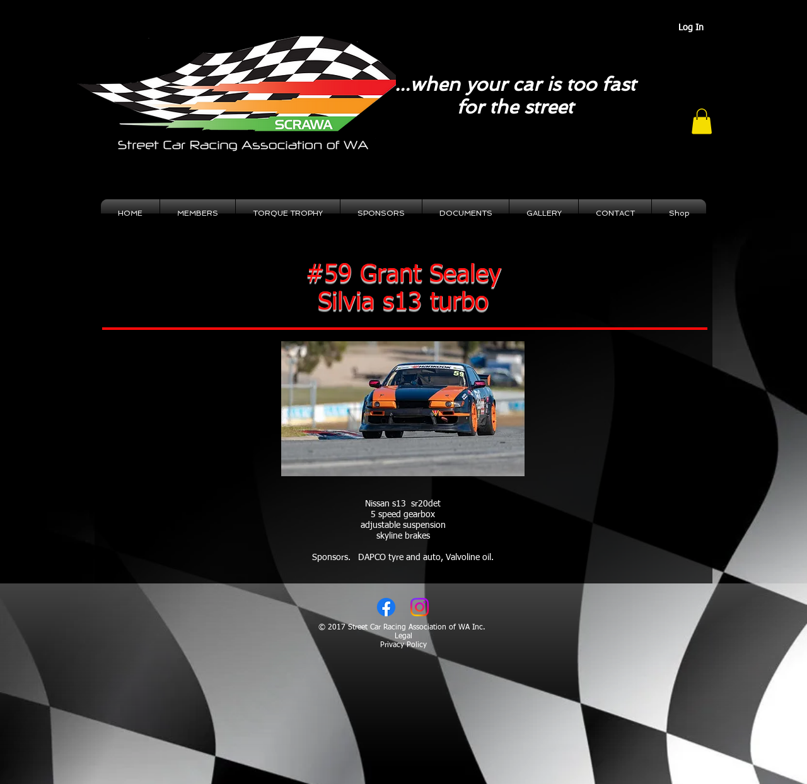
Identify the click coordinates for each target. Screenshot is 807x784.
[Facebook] (386, 607)
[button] (701, 121)
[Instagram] (419, 607)
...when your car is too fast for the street (515, 95)
